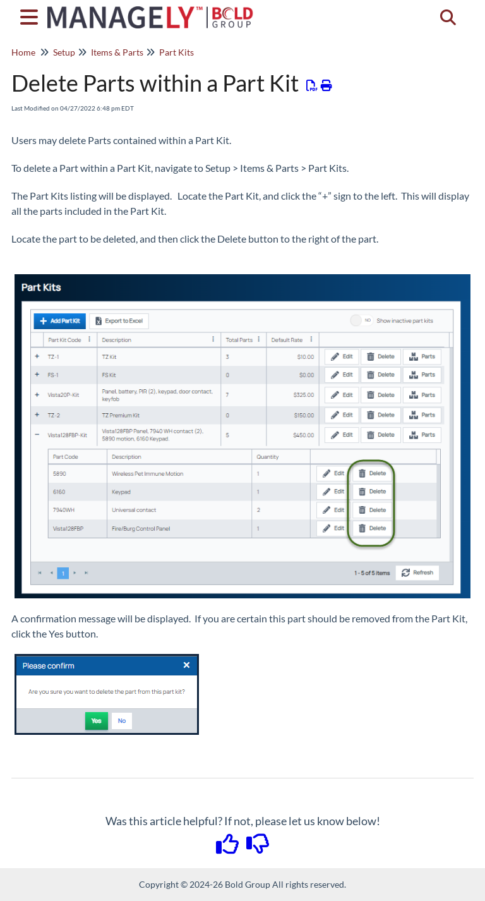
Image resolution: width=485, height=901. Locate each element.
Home (23, 52)
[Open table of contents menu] (31, 15)
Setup (64, 52)
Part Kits (176, 52)
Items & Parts (117, 52)
